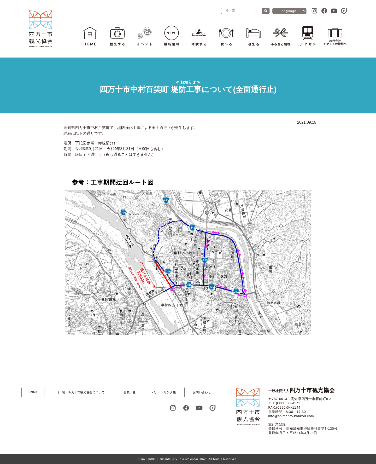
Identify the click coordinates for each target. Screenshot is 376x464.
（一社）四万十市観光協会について (80, 392)
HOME (33, 392)
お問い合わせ (202, 392)
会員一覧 (129, 392)
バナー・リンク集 (164, 392)
